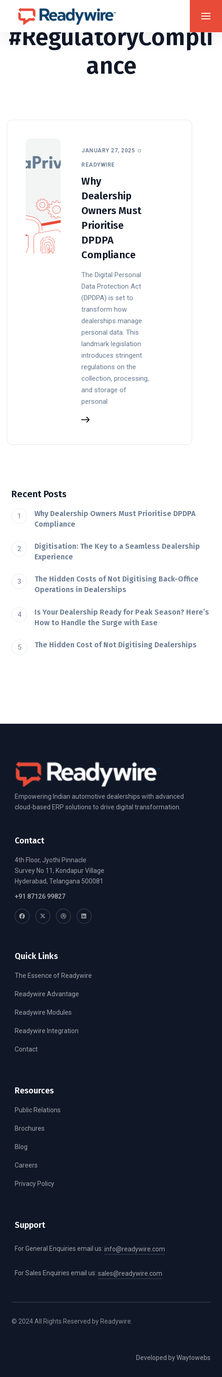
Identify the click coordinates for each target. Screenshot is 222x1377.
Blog (21, 1146)
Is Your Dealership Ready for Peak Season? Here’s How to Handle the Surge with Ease (121, 617)
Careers (26, 1165)
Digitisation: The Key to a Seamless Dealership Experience (117, 551)
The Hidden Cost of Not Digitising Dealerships (115, 644)
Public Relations (38, 1110)
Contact (26, 1049)
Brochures (30, 1128)
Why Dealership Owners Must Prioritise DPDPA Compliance (114, 519)
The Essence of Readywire (53, 975)
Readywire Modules (43, 1012)
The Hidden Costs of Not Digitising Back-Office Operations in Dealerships (116, 584)
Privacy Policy (34, 1183)
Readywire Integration (47, 1030)
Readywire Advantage (47, 994)
